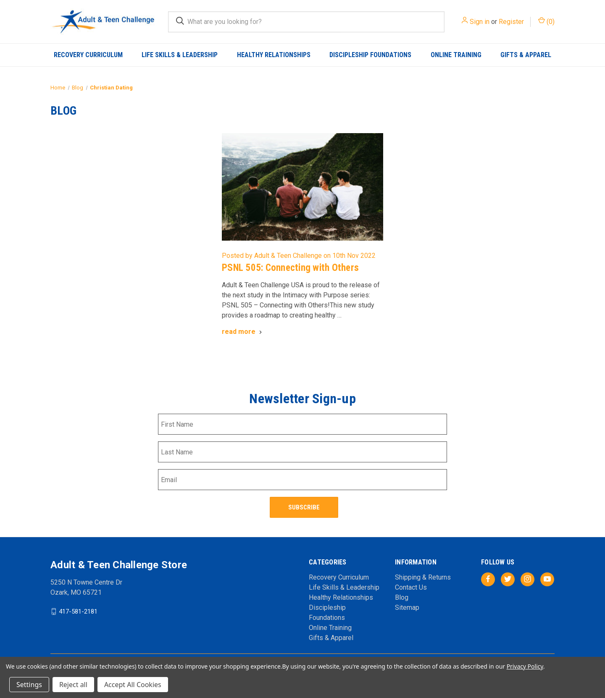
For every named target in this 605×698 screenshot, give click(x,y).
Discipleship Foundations (370, 55)
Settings (29, 684)
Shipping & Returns (423, 575)
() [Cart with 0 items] (546, 21)
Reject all (73, 684)
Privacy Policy (525, 666)
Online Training (456, 55)
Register (511, 22)
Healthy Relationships (273, 55)
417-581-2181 (78, 609)
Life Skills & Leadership (180, 55)
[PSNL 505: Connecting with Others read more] (243, 332)
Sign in (479, 22)
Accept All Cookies (132, 684)
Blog (401, 595)
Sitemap (407, 605)
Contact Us (411, 585)
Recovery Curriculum (88, 55)
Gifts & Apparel (525, 55)
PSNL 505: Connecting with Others (290, 267)
